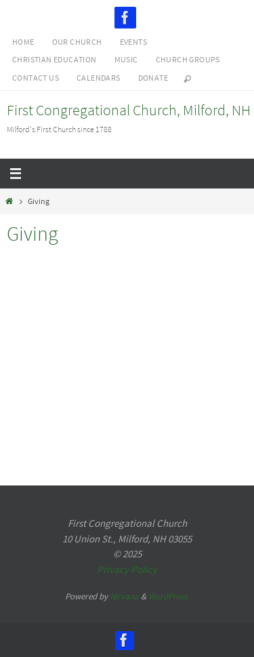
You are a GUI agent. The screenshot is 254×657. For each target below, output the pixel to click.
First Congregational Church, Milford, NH (129, 109)
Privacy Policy (127, 569)
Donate (153, 78)
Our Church (77, 42)
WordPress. (168, 596)
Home (23, 42)
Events (133, 42)
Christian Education (54, 59)
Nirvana (124, 596)
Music (126, 59)
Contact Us (35, 78)
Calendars (99, 78)
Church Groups (188, 59)
